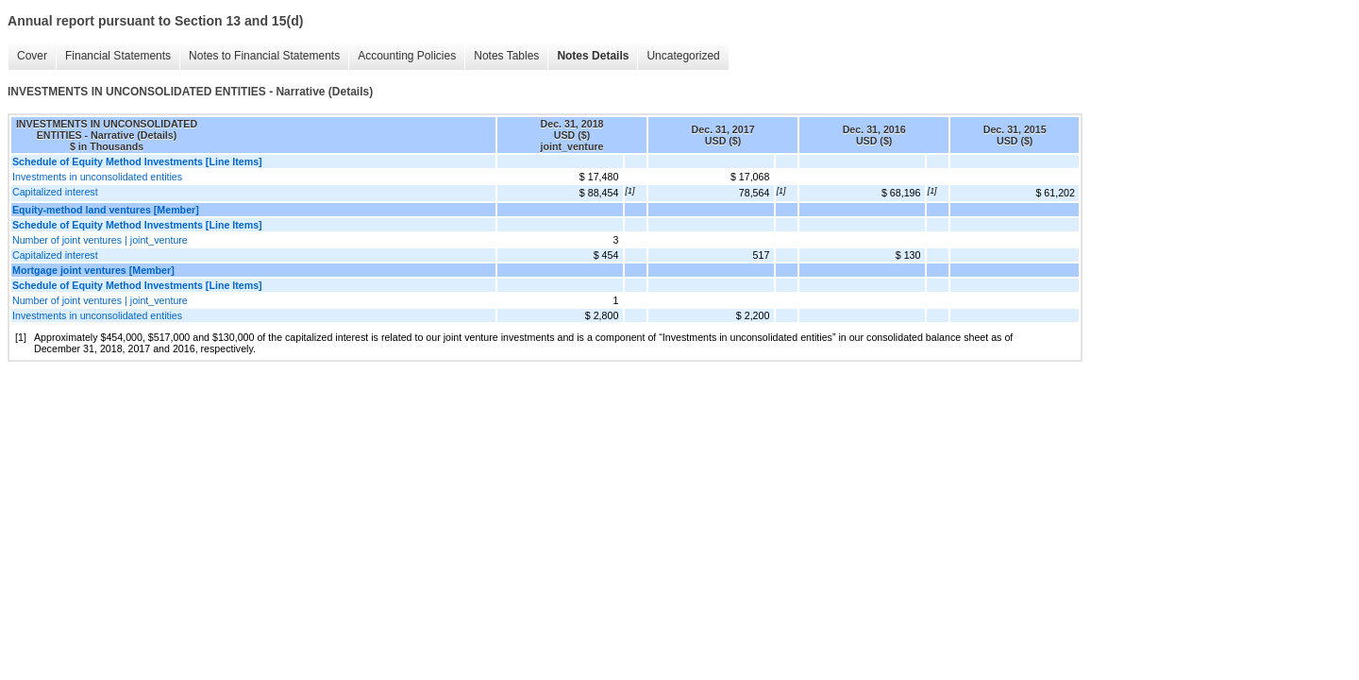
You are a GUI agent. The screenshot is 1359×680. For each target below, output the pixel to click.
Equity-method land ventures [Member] (105, 209)
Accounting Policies (407, 55)
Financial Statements (118, 55)
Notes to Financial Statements (264, 55)
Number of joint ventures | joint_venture (100, 240)
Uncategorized (682, 55)
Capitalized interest (55, 191)
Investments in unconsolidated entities (97, 176)
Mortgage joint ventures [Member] (93, 270)
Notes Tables (506, 55)
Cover (32, 55)
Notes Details (593, 55)
